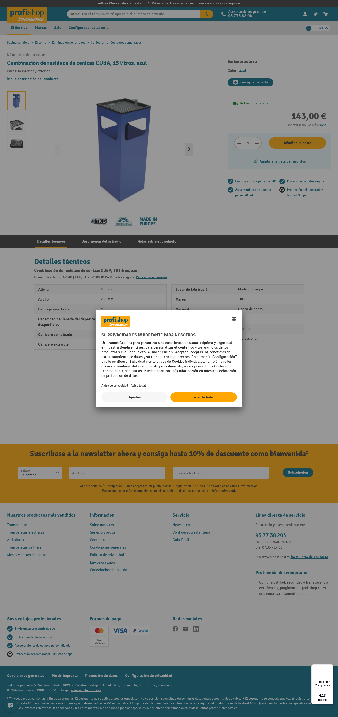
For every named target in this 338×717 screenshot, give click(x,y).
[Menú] (330, 667)
